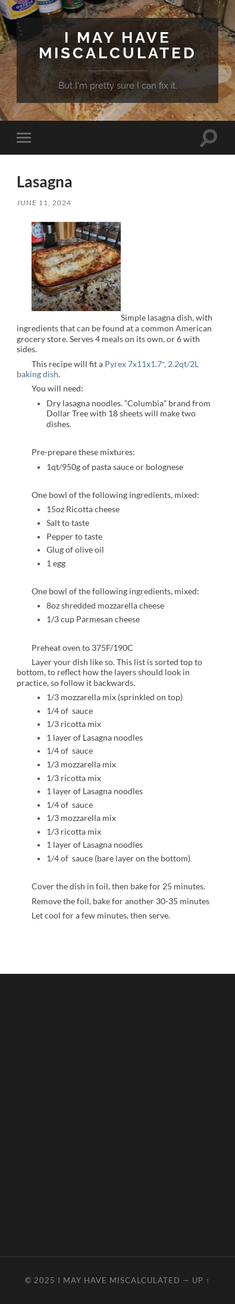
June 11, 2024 (44, 202)
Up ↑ (201, 1280)
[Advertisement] (117, 1115)
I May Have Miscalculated (118, 45)
